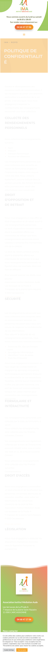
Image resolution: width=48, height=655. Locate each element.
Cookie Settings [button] (9, 650)
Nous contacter (10, 631)
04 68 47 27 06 (24, 27)
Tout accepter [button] (22, 650)
